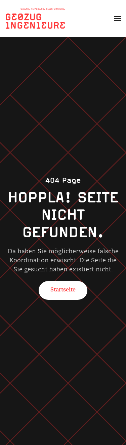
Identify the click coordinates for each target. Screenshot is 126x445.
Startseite (63, 290)
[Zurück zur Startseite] (35, 18)
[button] (117, 18)
